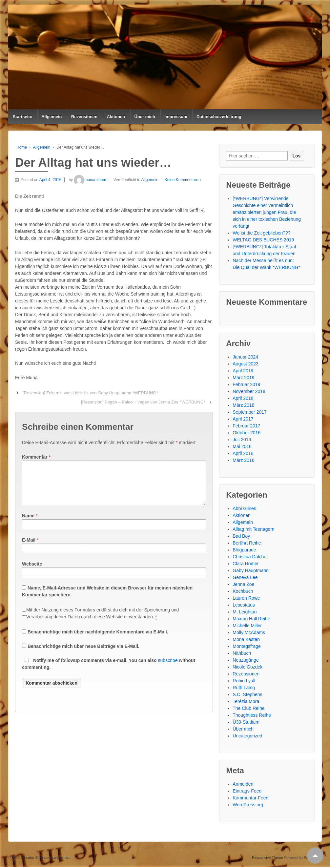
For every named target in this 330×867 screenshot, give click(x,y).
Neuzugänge (245, 660)
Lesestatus (244, 605)
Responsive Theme (267, 857)
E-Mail (28, 547)
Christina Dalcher (250, 556)
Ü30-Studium (246, 722)
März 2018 (243, 405)
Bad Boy (241, 536)
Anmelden (243, 784)
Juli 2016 (242, 439)
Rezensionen (84, 116)
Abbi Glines (244, 508)
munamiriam (90, 179)
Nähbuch (242, 653)
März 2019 (243, 377)
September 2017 (250, 412)
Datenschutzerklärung (218, 116)
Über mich (144, 116)
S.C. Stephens (247, 694)
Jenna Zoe (243, 584)
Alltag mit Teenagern (253, 529)
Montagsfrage (247, 646)
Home (21, 147)
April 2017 (243, 419)
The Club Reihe (248, 708)
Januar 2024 (245, 357)
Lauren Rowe (246, 598)
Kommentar (36, 457)
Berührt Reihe (247, 543)
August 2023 (245, 363)
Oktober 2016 (246, 432)
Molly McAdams (249, 632)
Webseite (32, 571)
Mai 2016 (242, 446)
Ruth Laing (244, 687)
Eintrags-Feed (247, 791)
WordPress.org (248, 804)
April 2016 (243, 453)
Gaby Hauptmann (251, 570)
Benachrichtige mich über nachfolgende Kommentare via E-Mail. (98, 639)
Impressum (175, 116)
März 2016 (243, 460)
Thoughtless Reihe (252, 715)
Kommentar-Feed (250, 797)
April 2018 (243, 398)
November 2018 (249, 391)
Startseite (22, 116)
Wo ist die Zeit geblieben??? (261, 233)
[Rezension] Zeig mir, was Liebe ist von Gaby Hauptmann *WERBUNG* (90, 392)
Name (28, 523)
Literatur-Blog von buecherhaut (45, 857)
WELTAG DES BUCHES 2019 (263, 239)
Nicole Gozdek (247, 667)
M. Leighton (245, 611)
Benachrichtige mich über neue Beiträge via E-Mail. (83, 654)
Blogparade (244, 549)
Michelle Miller (247, 625)
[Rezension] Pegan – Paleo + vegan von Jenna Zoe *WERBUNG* (143, 402)
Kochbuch (243, 591)
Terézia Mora (246, 701)
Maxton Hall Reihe (251, 618)
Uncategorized (247, 735)
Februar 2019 (246, 384)
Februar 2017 (246, 425)
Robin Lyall (244, 680)
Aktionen (116, 116)
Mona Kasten (246, 639)
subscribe (168, 668)
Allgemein (51, 116)
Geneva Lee (245, 577)
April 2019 (243, 370)
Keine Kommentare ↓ (183, 179)
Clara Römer (245, 563)
